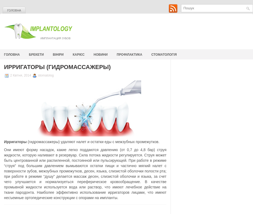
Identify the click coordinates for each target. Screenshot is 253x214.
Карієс (79, 54)
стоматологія (164, 54)
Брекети (36, 54)
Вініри (58, 54)
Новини (101, 54)
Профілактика (129, 54)
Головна (14, 10)
